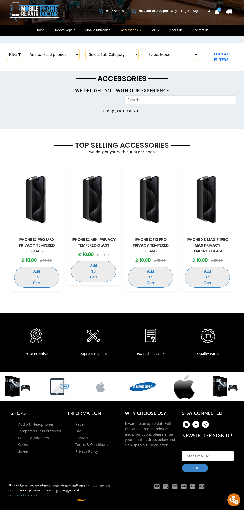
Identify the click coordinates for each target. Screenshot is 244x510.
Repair (80, 424)
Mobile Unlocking (97, 30)
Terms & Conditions (91, 444)
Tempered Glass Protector (39, 430)
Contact (81, 437)
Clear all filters (221, 56)
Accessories (129, 30)
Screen (24, 451)
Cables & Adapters (33, 437)
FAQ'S (155, 30)
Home (40, 30)
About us (176, 30)
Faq (78, 430)
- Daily (154, 11)
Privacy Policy (86, 451)
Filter (14, 54)
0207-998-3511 (113, 11)
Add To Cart (37, 277)
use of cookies (26, 495)
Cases (23, 444)
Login (185, 11)
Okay (81, 500)
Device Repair (65, 30)
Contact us (200, 30)
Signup (198, 11)
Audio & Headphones (36, 424)
